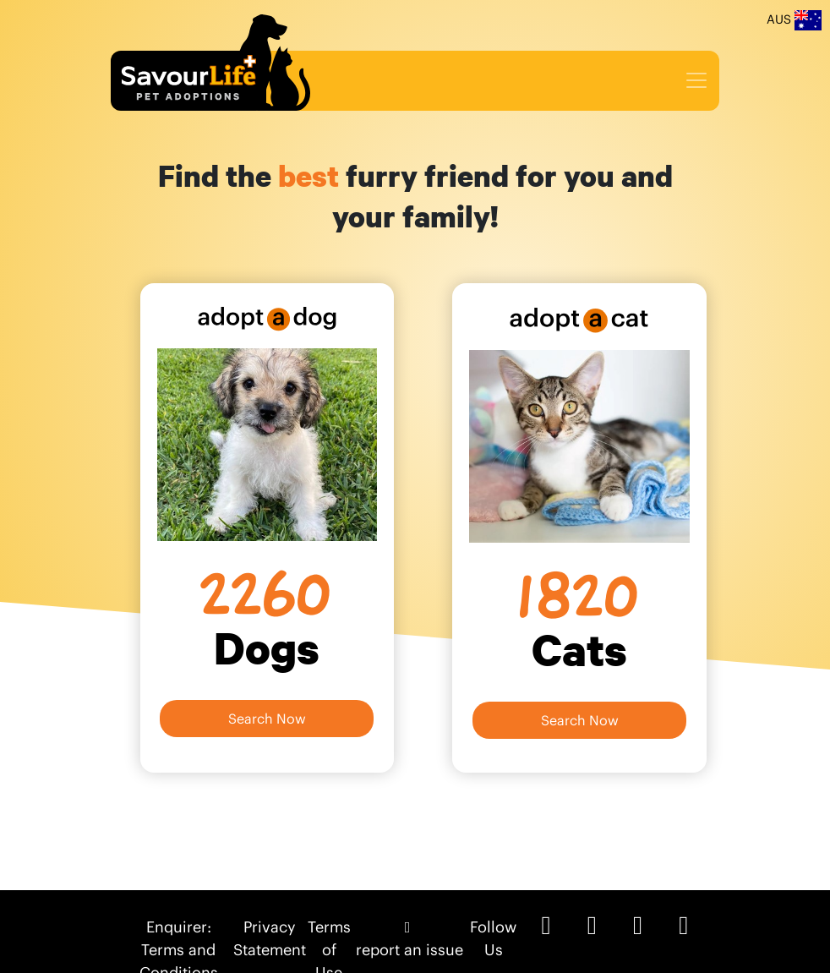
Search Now (267, 718)
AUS (794, 20)
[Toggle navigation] (696, 80)
